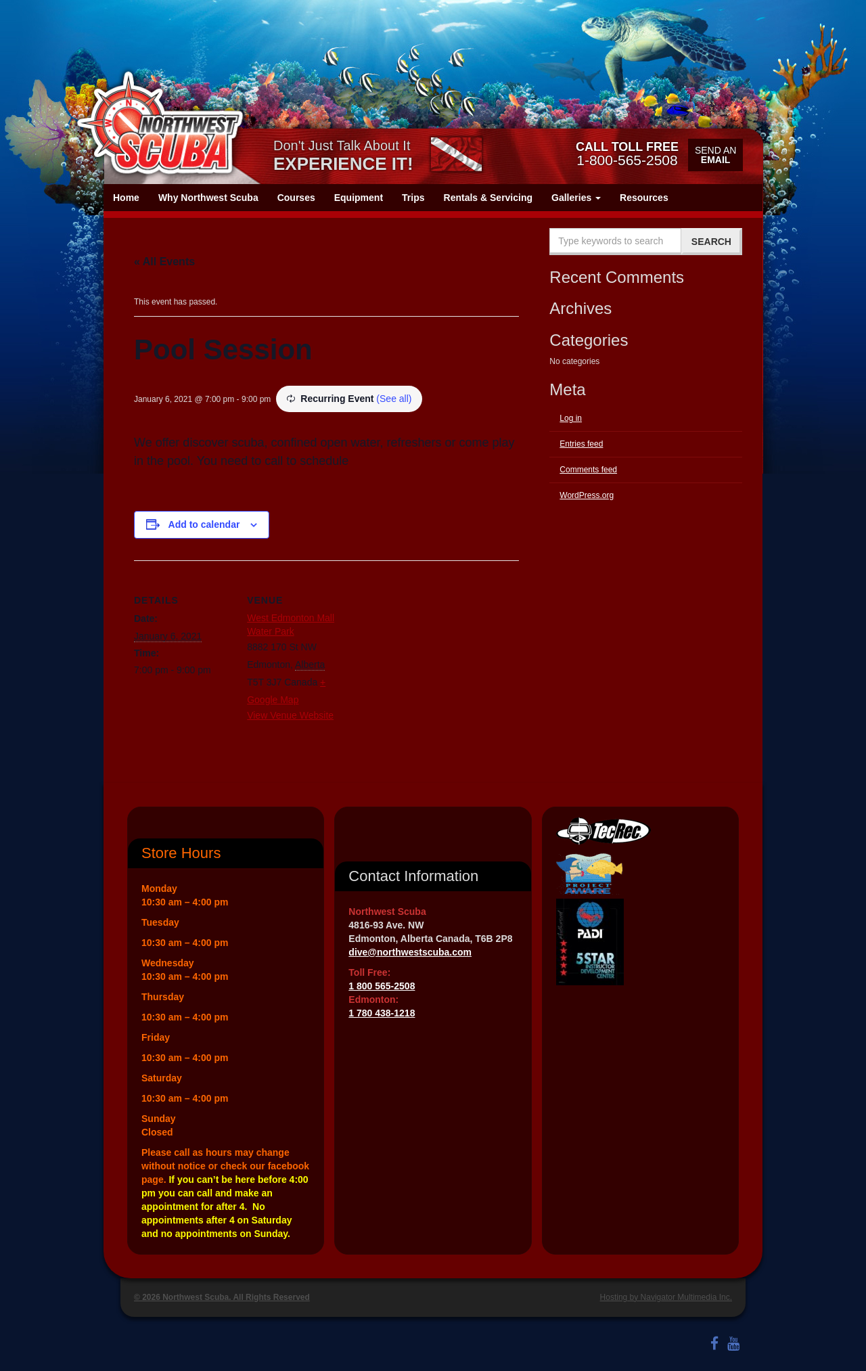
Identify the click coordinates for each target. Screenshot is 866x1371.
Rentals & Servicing (488, 197)
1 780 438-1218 (381, 1013)
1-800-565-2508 (627, 153)
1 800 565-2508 (381, 986)
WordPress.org (587, 495)
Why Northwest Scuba (208, 197)
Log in (571, 418)
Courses (296, 197)
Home (126, 197)
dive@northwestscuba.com (410, 952)
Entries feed (581, 444)
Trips (413, 197)
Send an (715, 155)
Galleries (576, 197)
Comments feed (588, 469)
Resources (644, 197)
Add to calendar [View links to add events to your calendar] (204, 524)
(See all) (393, 398)
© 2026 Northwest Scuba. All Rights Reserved (222, 1297)
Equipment (358, 197)
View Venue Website (290, 715)
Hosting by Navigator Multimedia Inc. (666, 1297)
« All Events (164, 261)
